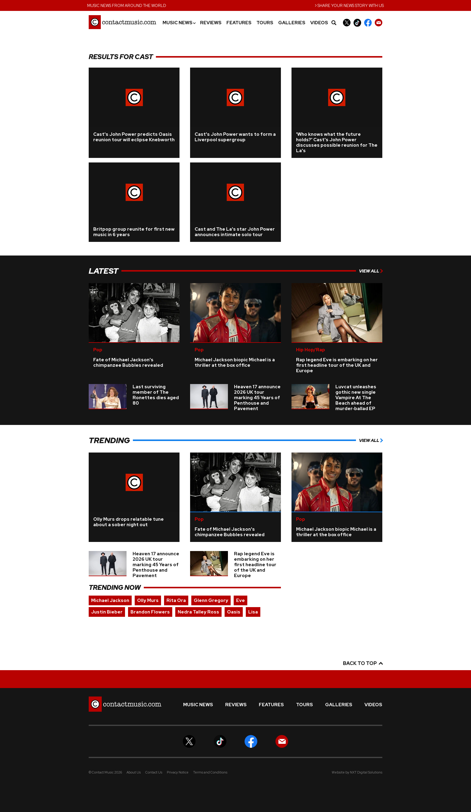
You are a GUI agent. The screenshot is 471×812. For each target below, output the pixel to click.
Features (239, 23)
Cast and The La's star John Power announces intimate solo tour (235, 232)
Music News (179, 23)
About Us (134, 772)
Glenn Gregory (211, 600)
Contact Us (153, 772)
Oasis (233, 612)
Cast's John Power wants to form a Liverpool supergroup (235, 137)
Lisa (253, 612)
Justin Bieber (107, 612)
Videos (319, 23)
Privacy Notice (178, 772)
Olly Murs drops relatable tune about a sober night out (128, 522)
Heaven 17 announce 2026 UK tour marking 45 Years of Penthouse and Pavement (257, 398)
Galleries (291, 23)
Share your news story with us (349, 5)
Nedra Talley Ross (198, 612)
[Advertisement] (55, 137)
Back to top (362, 663)
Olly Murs (148, 600)
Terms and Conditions (210, 772)
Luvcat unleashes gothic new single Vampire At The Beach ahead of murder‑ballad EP (355, 398)
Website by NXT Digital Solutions (357, 772)
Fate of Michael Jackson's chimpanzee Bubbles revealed (128, 362)
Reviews (211, 23)
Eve (240, 600)
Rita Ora (176, 600)
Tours (264, 23)
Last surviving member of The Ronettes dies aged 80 (156, 395)
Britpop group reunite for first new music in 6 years (134, 232)
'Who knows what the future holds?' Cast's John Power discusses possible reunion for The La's (336, 142)
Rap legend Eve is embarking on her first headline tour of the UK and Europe (337, 365)
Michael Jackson (110, 600)
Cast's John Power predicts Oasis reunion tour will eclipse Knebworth (134, 137)
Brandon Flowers (150, 612)
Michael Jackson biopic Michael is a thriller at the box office (235, 362)
